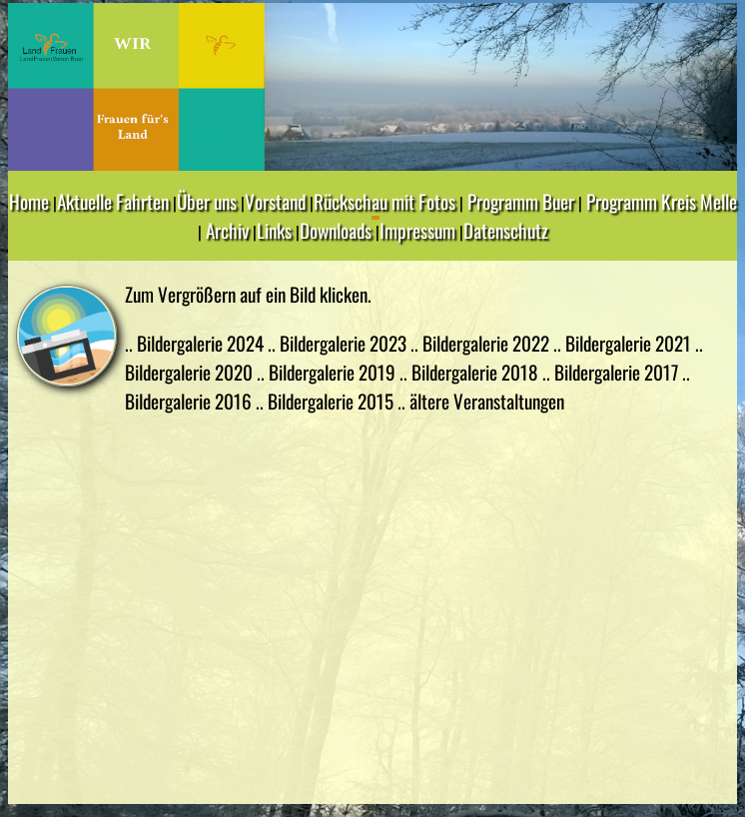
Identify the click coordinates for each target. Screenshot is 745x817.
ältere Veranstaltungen (486, 401)
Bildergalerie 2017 (618, 372)
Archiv (227, 230)
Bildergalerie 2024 (202, 343)
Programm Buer (520, 201)
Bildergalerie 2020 (191, 372)
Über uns (207, 201)
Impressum (417, 230)
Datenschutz (505, 230)
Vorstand (275, 201)
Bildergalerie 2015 (332, 401)
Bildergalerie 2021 (630, 343)
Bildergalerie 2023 (345, 343)
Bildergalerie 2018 (476, 372)
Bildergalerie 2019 (334, 372)
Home (29, 201)
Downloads (336, 230)
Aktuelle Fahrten (113, 201)
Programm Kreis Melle (661, 201)
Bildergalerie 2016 (190, 401)
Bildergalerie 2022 (487, 343)
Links (274, 230)
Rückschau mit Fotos (384, 201)
